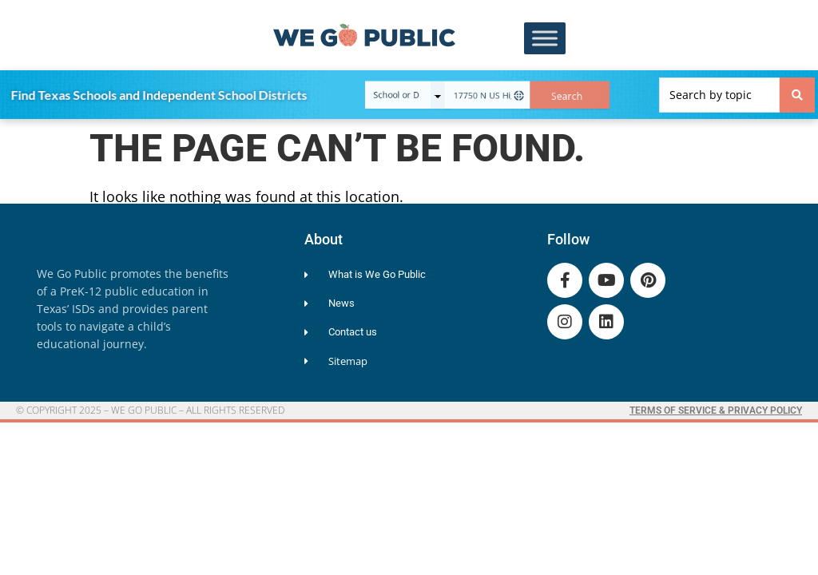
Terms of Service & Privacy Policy (715, 410)
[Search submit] (797, 95)
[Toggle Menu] (545, 38)
